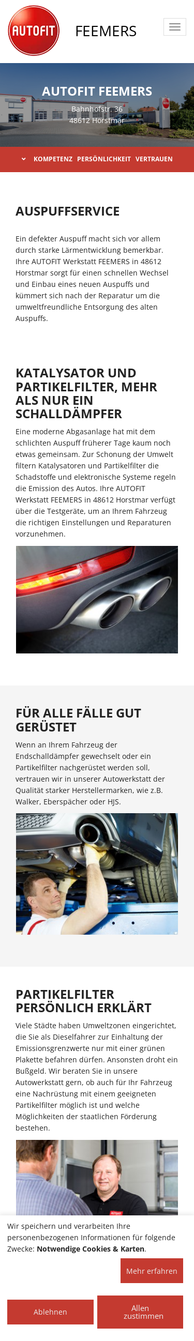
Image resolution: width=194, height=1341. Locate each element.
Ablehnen (50, 1312)
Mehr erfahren (151, 1271)
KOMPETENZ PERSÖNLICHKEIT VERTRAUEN (97, 159)
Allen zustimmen (143, 1312)
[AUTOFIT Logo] (33, 31)
